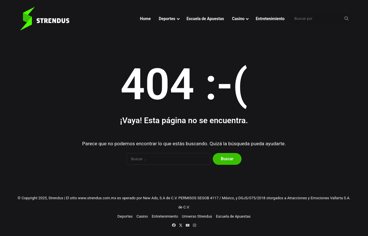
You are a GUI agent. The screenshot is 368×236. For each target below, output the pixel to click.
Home (145, 18)
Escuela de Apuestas (205, 18)
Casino (238, 18)
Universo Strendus (197, 216)
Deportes (167, 18)
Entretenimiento (270, 18)
